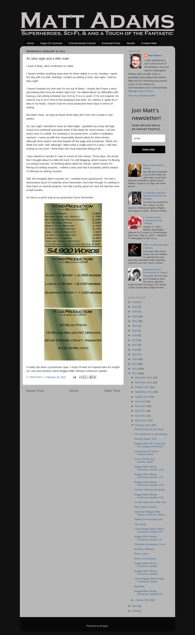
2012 (135, 368)
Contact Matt (149, 43)
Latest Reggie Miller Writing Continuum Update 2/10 (149, 530)
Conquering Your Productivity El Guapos (155, 271)
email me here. (146, 91)
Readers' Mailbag (143, 549)
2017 (135, 344)
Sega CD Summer (51, 43)
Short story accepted (145, 507)
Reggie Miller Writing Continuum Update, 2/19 (148, 483)
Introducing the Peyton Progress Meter (146, 453)
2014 (135, 359)
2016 (135, 349)
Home (30, 43)
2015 (135, 354)
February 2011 (143, 425)
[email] (148, 138)
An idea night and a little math (150, 502)
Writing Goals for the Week (148, 429)
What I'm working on (145, 558)
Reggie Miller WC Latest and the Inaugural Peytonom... (149, 445)
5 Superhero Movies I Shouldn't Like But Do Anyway (154, 196)
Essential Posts (111, 43)
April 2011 (141, 415)
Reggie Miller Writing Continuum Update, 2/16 (148, 496)
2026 (135, 302)
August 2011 (142, 396)
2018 (135, 340)
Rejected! (139, 586)
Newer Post (35, 391)
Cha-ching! (140, 524)
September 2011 (144, 391)
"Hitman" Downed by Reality (149, 489)
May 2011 (140, 410)
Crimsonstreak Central (82, 43)
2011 (135, 373)
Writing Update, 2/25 (145, 439)
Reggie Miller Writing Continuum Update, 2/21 (148, 476)
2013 (135, 364)
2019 (135, 335)
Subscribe (148, 149)
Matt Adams (155, 55)
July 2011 (140, 401)
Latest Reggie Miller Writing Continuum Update (149, 580)
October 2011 (142, 387)
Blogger (104, 626)
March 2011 (141, 420)
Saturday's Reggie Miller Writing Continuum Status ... (150, 513)
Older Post (112, 391)
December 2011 (144, 377)
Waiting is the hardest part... (149, 519)
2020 (135, 330)
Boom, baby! (141, 553)
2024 (135, 311)
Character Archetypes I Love (149, 544)
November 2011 (144, 382)
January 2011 (142, 600)
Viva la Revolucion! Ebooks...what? (144, 460)
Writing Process (76, 96)
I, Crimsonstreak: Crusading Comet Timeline (152, 220)
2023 (135, 316)
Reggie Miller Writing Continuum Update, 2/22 (148, 468)
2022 (135, 321)
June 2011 (141, 406)
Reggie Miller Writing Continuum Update (145, 565)
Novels (131, 43)
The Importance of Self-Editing (150, 434)
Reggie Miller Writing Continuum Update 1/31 (148, 592)
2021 (135, 325)
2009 (135, 610)
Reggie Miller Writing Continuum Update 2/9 (147, 538)
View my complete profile (141, 95)
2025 (135, 306)
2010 (135, 606)
